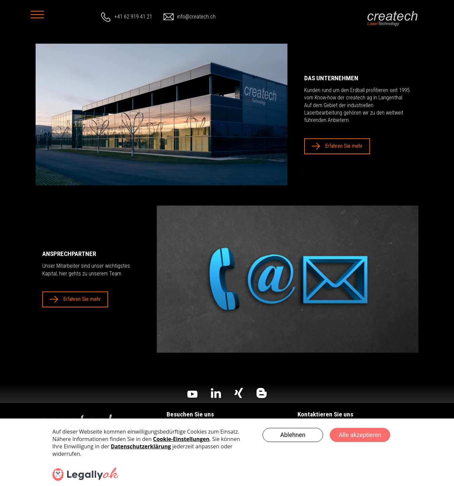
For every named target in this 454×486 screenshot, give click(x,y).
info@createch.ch (196, 16)
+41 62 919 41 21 (133, 16)
